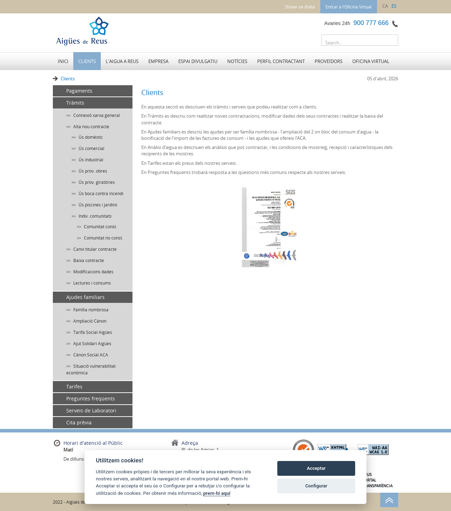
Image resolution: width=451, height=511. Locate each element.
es (393, 6)
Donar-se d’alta (300, 7)
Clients (68, 78)
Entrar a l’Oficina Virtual (349, 7)
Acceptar (316, 468)
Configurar (316, 485)
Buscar (391, 41)
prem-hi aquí (216, 493)
